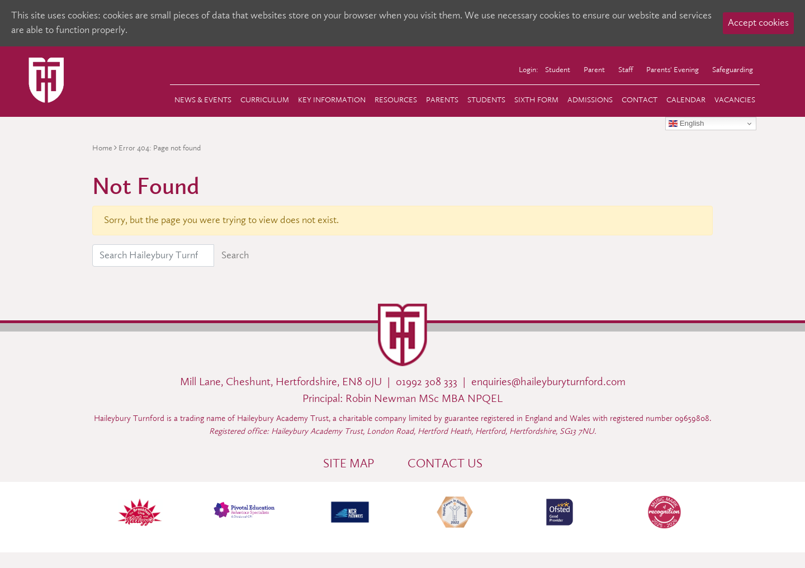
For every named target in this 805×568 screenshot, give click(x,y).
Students (486, 99)
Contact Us (445, 463)
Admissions (590, 99)
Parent (594, 69)
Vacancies (734, 99)
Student (557, 69)
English (686, 123)
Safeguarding (732, 69)
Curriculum (264, 99)
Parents (442, 99)
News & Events (202, 99)
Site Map (348, 463)
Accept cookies (758, 22)
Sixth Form (536, 99)
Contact (639, 99)
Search (235, 255)
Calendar (685, 99)
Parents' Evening (672, 69)
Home (102, 148)
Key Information (332, 99)
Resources (396, 99)
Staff (625, 69)
